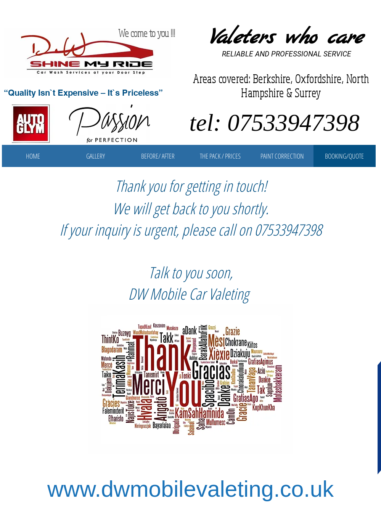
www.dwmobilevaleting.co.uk (190, 489)
